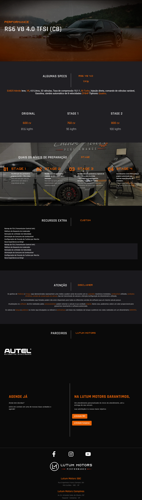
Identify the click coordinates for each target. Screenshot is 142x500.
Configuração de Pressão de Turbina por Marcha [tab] (21, 239)
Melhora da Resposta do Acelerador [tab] (17, 231)
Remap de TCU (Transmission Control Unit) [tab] (19, 228)
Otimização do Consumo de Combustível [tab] (19, 236)
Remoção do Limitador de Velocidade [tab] (17, 234)
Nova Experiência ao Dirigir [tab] (14, 242)
